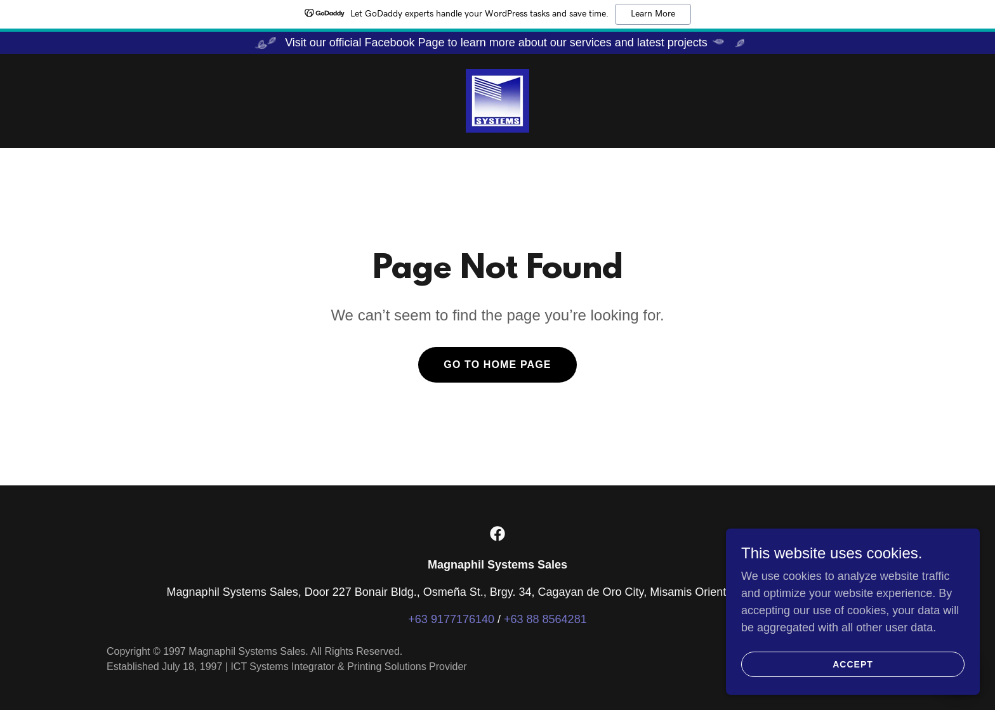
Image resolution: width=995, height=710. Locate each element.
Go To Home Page (497, 364)
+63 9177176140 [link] (451, 619)
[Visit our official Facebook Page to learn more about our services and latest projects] (497, 42)
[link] (497, 100)
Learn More (653, 14)
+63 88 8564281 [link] (545, 619)
